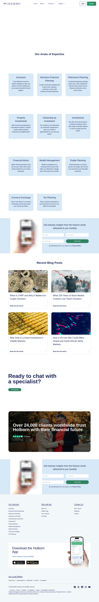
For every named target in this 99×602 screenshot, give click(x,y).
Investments (12, 521)
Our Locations (45, 513)
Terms (18, 590)
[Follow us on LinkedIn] (82, 587)
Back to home (49, 31)
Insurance (11, 508)
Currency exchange (14, 531)
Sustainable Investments (48, 590)
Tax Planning (12, 534)
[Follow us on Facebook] (75, 587)
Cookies (24, 590)
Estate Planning (13, 529)
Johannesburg (21, 580)
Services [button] (51, 3)
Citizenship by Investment (16, 519)
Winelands (29, 580)
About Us (44, 508)
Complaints (31, 590)
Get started (14, 389)
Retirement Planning (14, 513)
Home (35, 3)
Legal (37, 590)
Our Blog (43, 516)
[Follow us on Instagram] (86, 587)
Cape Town (12, 580)
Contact (91, 3)
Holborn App (44, 511)
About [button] (42, 3)
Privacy (12, 590)
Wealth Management (14, 526)
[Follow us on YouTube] (89, 587)
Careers (76, 513)
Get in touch (77, 508)
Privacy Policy (76, 245)
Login (82, 3)
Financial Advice (13, 524)
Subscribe (77, 241)
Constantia (43, 580)
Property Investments (15, 516)
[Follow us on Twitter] (78, 587)
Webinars (77, 511)
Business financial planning (16, 511)
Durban (36, 580)
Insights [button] (61, 3)
